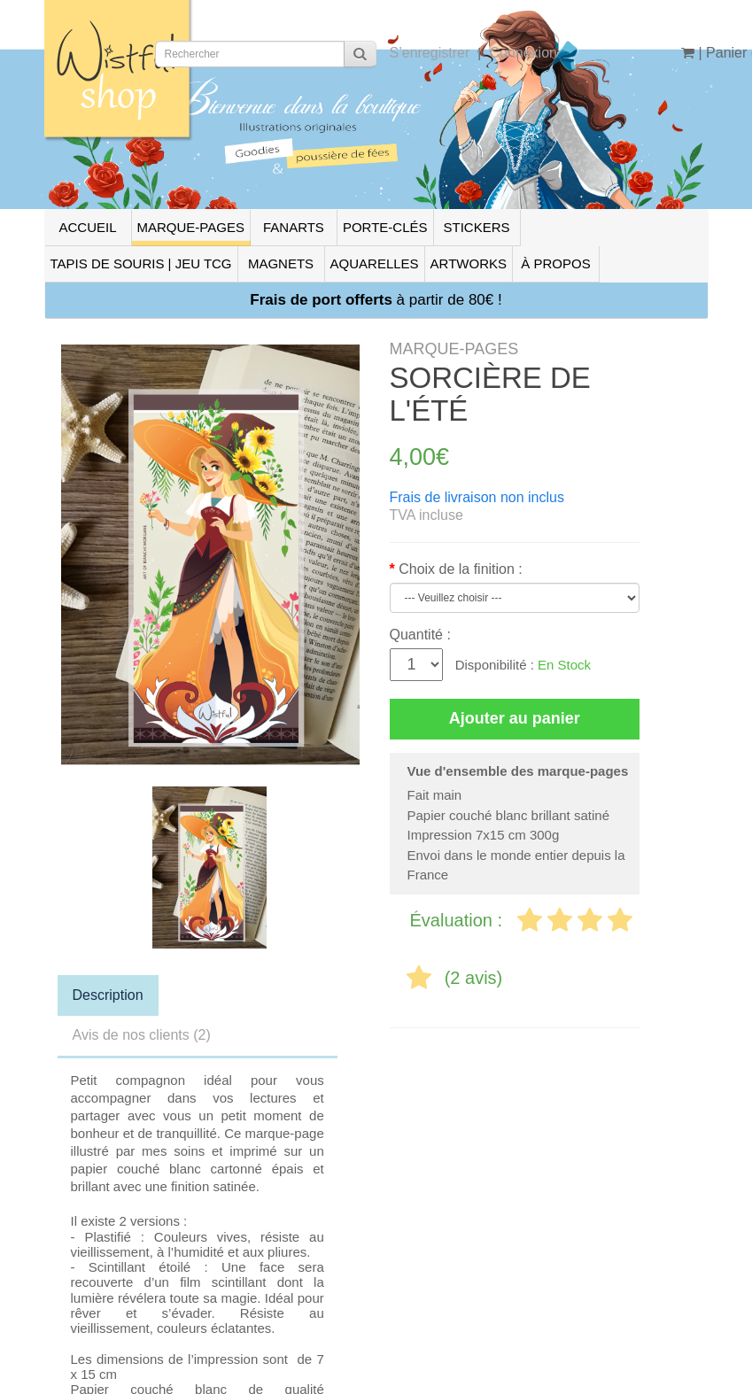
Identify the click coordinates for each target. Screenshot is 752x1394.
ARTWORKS (468, 263)
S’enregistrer (430, 52)
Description (108, 995)
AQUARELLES (374, 263)
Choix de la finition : (461, 569)
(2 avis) (474, 977)
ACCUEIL (87, 227)
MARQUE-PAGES (190, 227)
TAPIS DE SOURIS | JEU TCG (141, 263)
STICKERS (476, 227)
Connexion (523, 52)
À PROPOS (555, 263)
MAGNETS (281, 263)
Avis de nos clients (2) (142, 1034)
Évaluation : (459, 920)
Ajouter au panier (514, 718)
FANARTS (293, 227)
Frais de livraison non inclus (477, 497)
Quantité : (420, 634)
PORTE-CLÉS (385, 227)
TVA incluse (426, 515)
